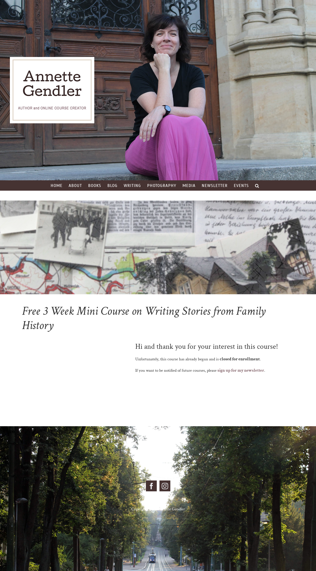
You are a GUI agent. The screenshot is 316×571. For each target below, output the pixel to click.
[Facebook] (151, 485)
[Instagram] (164, 485)
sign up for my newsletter (240, 370)
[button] (257, 185)
